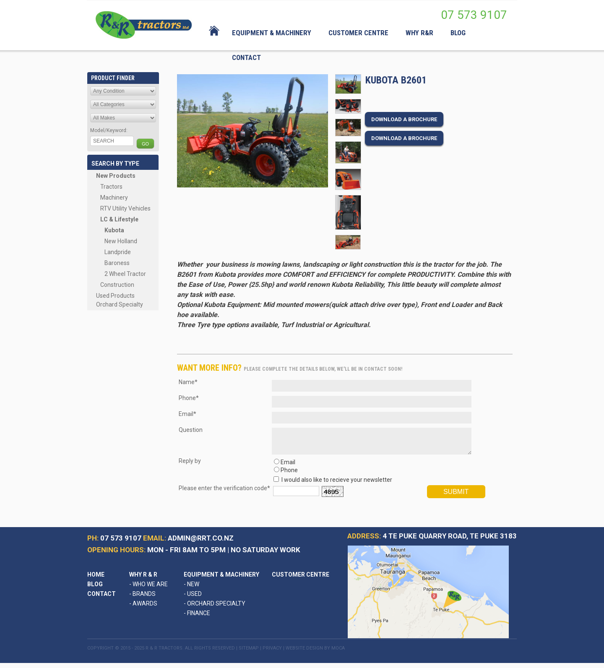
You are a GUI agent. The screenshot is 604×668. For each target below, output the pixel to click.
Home (95, 579)
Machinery (114, 197)
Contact (101, 598)
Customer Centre (300, 579)
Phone (289, 475)
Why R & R (143, 579)
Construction (117, 284)
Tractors (111, 186)
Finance (197, 618)
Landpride (117, 252)
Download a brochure (404, 119)
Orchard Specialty (119, 304)
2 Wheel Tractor (125, 273)
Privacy (272, 653)
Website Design (304, 653)
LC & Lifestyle (119, 219)
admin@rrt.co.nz (201, 543)
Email (288, 467)
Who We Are (148, 589)
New (191, 589)
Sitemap (249, 653)
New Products (115, 175)
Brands (142, 598)
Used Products (115, 295)
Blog (95, 589)
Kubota (114, 230)
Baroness (117, 263)
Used (193, 598)
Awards (143, 608)
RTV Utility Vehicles (125, 208)
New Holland (120, 241)
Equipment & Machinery (221, 579)
